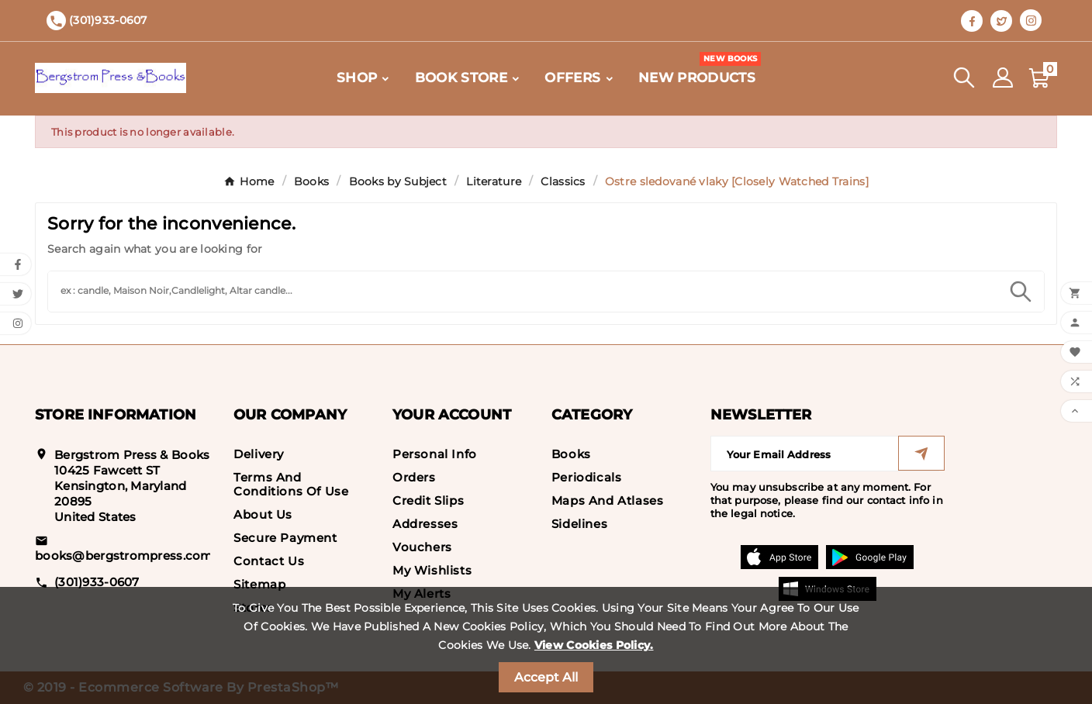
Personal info (434, 454)
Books (571, 454)
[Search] (522, 289)
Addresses (425, 523)
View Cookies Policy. (594, 645)
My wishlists (432, 570)
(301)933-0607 (97, 582)
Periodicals (586, 477)
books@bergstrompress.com (124, 555)
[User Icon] (1003, 77)
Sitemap (259, 584)
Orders (414, 477)
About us (262, 514)
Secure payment (285, 537)
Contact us (268, 561)
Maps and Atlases (607, 500)
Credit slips (428, 500)
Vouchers (422, 547)
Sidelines (579, 523)
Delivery (258, 454)
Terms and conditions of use (290, 484)
